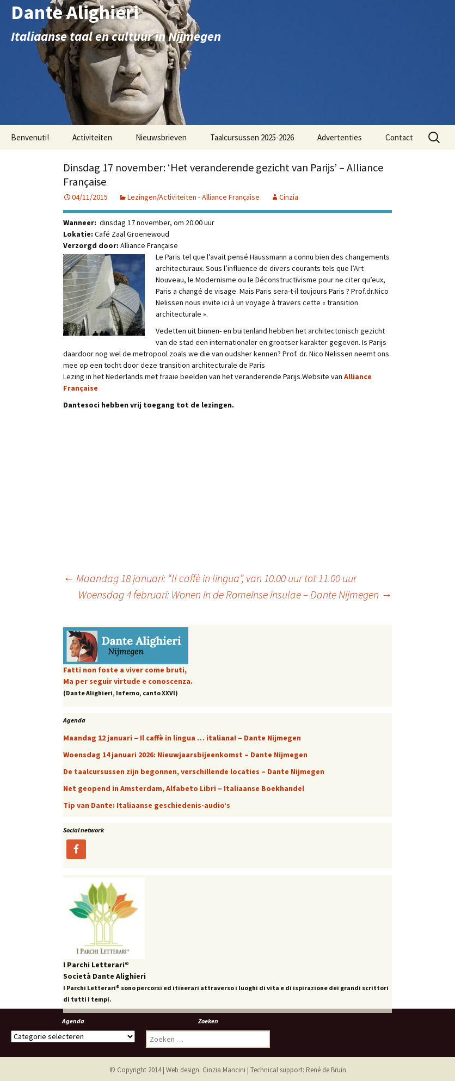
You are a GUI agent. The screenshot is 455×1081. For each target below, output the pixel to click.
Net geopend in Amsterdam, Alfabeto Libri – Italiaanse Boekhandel (183, 788)
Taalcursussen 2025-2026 (252, 137)
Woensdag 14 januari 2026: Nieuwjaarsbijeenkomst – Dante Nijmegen (185, 754)
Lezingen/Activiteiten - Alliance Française (193, 197)
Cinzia (288, 197)
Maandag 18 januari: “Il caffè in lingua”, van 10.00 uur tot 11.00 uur (209, 578)
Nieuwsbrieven (161, 137)
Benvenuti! (30, 137)
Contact (399, 137)
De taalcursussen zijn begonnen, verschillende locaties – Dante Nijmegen (193, 771)
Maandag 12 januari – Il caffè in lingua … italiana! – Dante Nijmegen (182, 738)
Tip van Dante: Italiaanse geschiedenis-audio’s (146, 805)
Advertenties (339, 137)
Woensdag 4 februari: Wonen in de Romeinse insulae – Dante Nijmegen (235, 594)
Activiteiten (92, 137)
